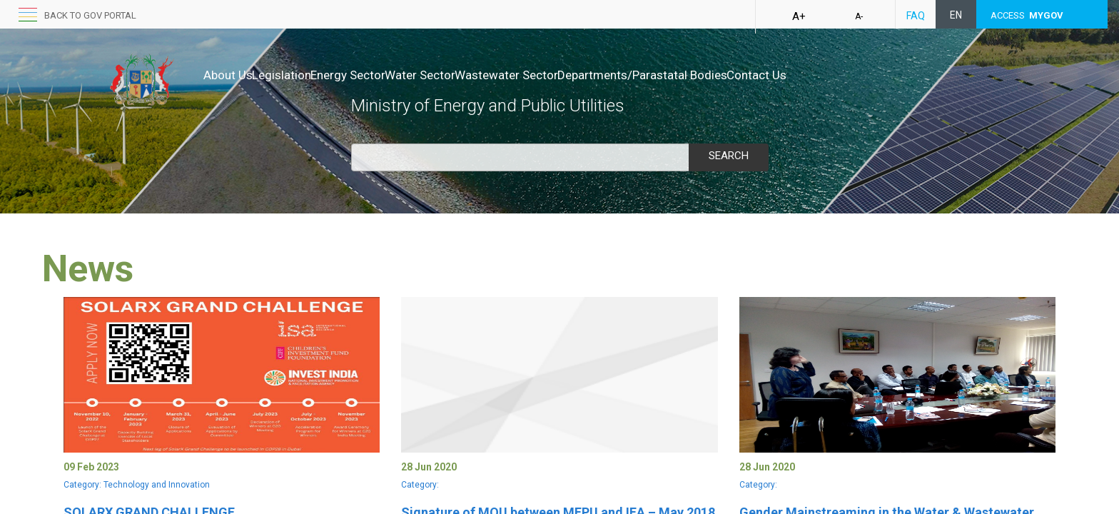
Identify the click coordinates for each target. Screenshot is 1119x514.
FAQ (915, 15)
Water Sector (465, 75)
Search (729, 155)
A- (859, 16)
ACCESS (1027, 15)
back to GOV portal (90, 15)
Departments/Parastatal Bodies (717, 75)
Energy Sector (377, 75)
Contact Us (846, 75)
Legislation (296, 75)
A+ (799, 16)
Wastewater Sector (566, 75)
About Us (228, 75)
